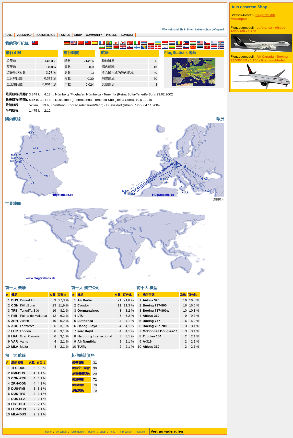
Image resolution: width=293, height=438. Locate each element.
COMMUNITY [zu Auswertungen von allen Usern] (94, 34)
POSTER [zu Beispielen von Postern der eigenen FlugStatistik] (64, 34)
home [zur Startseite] (48, 431)
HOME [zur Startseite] (8, 34)
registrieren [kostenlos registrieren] (77, 431)
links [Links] (112, 431)
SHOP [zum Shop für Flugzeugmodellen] (78, 34)
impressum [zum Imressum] (125, 431)
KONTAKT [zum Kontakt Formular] (127, 34)
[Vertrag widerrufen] (166, 431)
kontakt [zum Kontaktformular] (141, 431)
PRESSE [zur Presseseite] (111, 34)
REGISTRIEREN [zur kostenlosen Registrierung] (45, 34)
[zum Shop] (261, 7)
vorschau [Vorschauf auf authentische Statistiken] (61, 431)
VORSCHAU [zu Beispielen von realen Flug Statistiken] (24, 34)
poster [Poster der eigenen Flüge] (92, 431)
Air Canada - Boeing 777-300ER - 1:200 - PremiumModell (259, 58)
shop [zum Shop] (102, 431)
